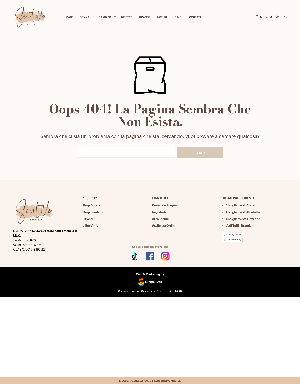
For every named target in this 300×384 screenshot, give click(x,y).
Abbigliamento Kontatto (243, 212)
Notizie (162, 17)
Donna (84, 17)
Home (69, 17)
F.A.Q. (178, 17)
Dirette (126, 17)
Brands (144, 17)
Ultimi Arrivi (90, 225)
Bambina (105, 17)
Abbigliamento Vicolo (241, 205)
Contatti (195, 17)
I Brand (87, 219)
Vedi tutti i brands (238, 225)
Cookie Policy (233, 239)
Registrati (159, 212)
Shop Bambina (92, 212)
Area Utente (160, 219)
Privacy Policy (234, 234)
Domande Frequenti (166, 205)
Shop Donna (91, 205)
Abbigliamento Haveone (243, 219)
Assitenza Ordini (163, 225)
